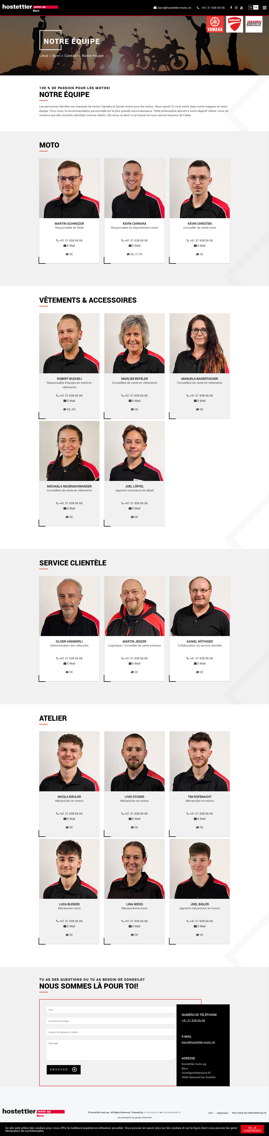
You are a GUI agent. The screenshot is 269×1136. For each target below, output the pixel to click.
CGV (210, 1112)
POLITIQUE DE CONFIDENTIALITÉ (249, 1112)
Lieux (43, 55)
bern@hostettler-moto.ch (174, 8)
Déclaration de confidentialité (24, 1131)
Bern (56, 55)
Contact (71, 55)
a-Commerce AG (152, 1112)
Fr (255, 7)
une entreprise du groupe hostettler (134, 1117)
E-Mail (71, 245)
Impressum (222, 1112)
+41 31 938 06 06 (213, 8)
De (250, 7)
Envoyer (59, 1069)
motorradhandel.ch (172, 1112)
